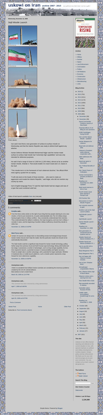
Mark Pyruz (15, 233)
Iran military (21, 203)
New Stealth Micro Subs (86, 280)
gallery (15, 203)
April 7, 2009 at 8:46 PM (19, 286)
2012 (79, 103)
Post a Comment (15, 302)
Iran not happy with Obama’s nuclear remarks (85, 258)
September (83, 308)
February (82, 328)
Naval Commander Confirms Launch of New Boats (85, 123)
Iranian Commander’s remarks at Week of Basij (86, 176)
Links (79, 84)
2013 (79, 100)
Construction (81, 76)
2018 (79, 91)
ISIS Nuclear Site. (84, 198)
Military (79, 57)
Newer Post (12, 306)
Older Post (67, 306)
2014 (79, 97)
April (81, 322)
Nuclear (79, 59)
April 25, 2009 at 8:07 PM (19, 298)
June (81, 317)
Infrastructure (81, 79)
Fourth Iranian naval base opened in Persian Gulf (85, 193)
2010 (79, 108)
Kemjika (14, 211)
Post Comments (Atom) (24, 310)
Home (40, 306)
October (82, 306)
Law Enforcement (82, 64)
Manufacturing (81, 81)
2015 (79, 94)
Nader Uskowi (83, 376)
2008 (79, 114)
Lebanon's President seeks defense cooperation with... (85, 152)
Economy (80, 74)
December (82, 116)
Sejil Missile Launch (85, 219)
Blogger (60, 408)
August (81, 311)
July (80, 314)
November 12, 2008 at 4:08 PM (21, 258)
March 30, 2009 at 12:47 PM (20, 274)
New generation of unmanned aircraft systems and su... (85, 232)
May (80, 320)
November (82, 119)
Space (79, 62)
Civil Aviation (81, 67)
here (30, 196)
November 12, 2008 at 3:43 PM (21, 227)
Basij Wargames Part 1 (86, 253)
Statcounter (79, 390)
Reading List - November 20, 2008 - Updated (86, 182)
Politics (79, 69)
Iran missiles (28, 203)
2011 (79, 105)
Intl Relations (81, 71)
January (82, 331)
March (81, 325)
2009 (79, 111)
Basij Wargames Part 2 (86, 250)
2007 (79, 334)
